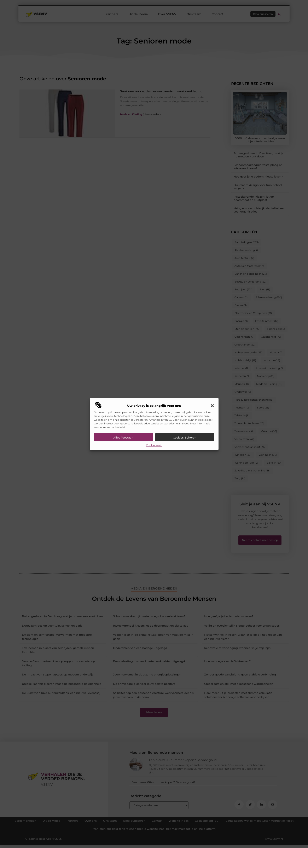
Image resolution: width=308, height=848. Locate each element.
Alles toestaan (123, 437)
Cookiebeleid (154, 445)
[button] (212, 405)
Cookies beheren (184, 437)
